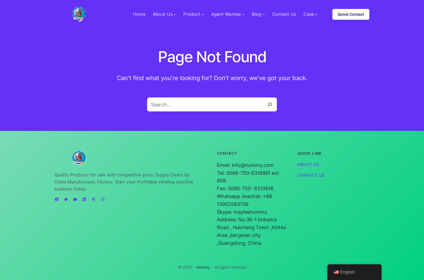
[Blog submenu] (263, 14)
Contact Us (311, 175)
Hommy (203, 267)
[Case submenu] (316, 14)
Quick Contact (351, 14)
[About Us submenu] (175, 14)
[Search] (270, 104)
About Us (308, 164)
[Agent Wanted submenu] (243, 14)
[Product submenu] (202, 14)
